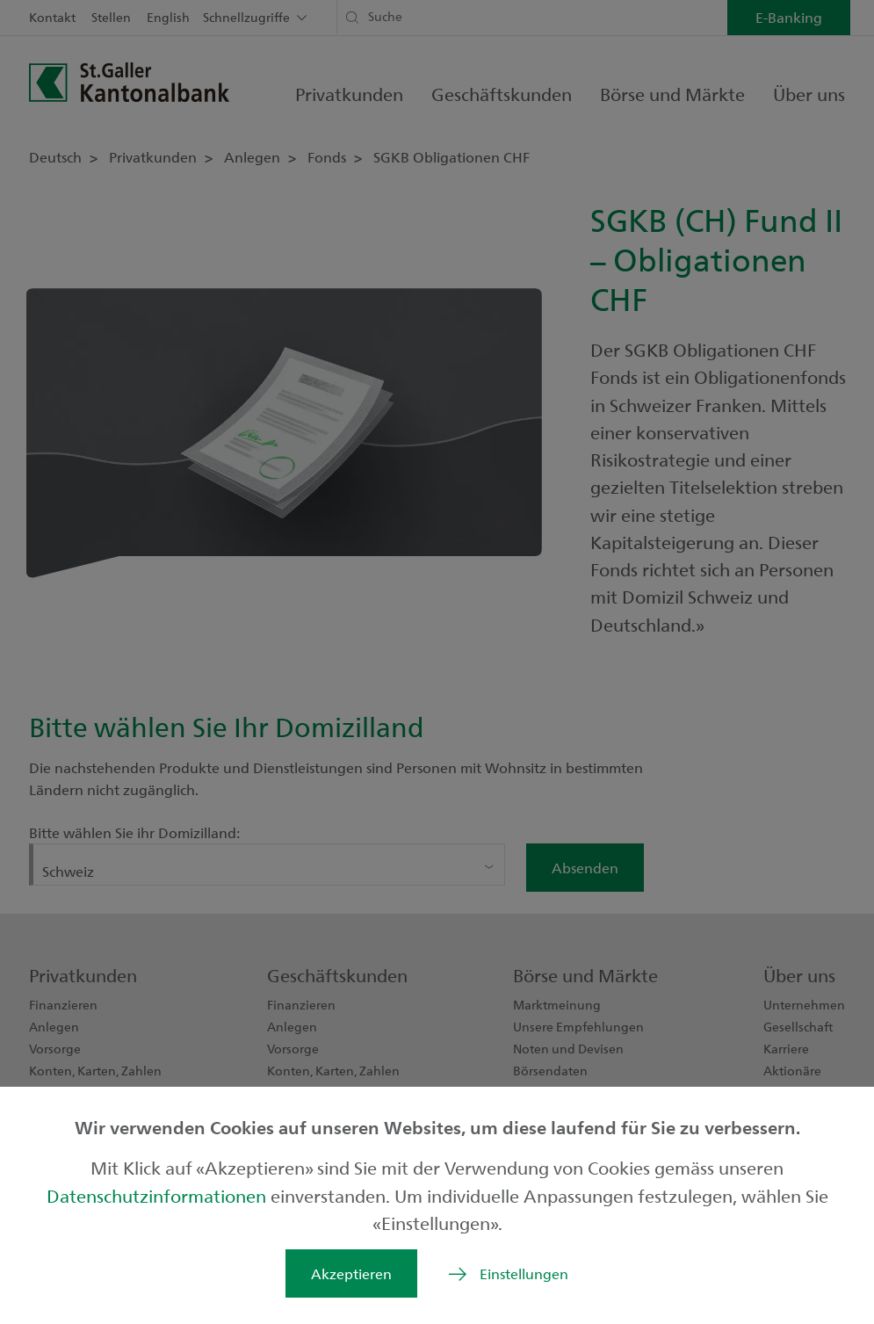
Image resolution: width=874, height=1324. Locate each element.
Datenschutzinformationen (159, 1195)
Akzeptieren (351, 1273)
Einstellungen (524, 1273)
